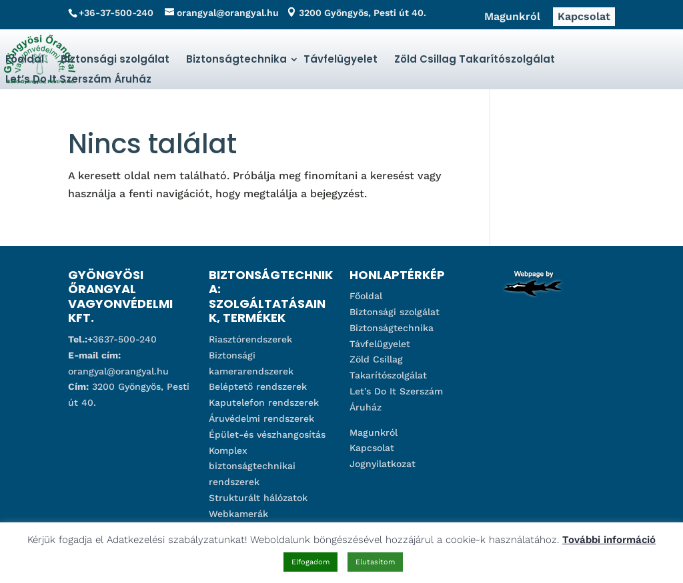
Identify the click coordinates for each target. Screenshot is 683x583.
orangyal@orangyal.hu (118, 371)
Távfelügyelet (340, 59)
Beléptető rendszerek (258, 386)
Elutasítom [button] (375, 562)
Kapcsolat (584, 16)
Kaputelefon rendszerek (264, 402)
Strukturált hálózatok (258, 497)
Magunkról (512, 16)
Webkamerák (238, 513)
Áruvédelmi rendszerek (261, 418)
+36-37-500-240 (116, 12)
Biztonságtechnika (236, 59)
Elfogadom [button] (310, 562)
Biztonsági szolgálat (115, 59)
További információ (609, 540)
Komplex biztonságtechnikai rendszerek (252, 466)
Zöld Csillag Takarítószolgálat (474, 59)
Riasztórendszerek (250, 339)
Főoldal (24, 59)
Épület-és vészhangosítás (267, 434)
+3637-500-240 (122, 339)
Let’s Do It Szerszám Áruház (78, 79)
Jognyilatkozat (383, 463)
